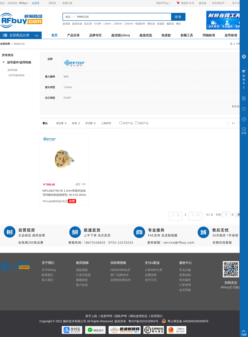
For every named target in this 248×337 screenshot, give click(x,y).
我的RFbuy (163, 3)
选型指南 (82, 270)
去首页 (35, 3)
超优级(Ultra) (120, 35)
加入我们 (47, 280)
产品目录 (73, 35)
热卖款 (166, 35)
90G (66, 76)
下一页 (195, 215)
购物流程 (82, 280)
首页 (54, 35)
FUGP (67, 97)
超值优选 (77, 23)
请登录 (52, 3)
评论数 (89, 123)
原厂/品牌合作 (119, 275)
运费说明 (151, 275)
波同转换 (13, 70)
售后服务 (185, 280)
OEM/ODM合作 (120, 270)
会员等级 (185, 289)
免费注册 (67, 3)
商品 (67, 16)
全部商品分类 (19, 35)
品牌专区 (95, 35)
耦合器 (151, 23)
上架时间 (106, 123)
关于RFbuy (49, 270)
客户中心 (238, 3)
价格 (74, 123)
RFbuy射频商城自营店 (59, 201)
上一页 (175, 215)
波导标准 (231, 35)
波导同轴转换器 (17, 75)
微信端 (202, 3)
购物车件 (187, 3)
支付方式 (151, 280)
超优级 (66, 23)
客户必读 (82, 285)
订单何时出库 (153, 270)
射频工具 (186, 35)
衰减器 (160, 23)
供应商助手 (219, 3)
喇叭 (178, 23)
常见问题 (185, 270)
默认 (45, 123)
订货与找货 (83, 275)
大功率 (97, 23)
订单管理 (185, 285)
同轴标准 (209, 35)
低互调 (88, 23)
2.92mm (128, 23)
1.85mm (117, 23)
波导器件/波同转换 (19, 62)
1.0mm (107, 23)
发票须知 (185, 275)
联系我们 (47, 275)
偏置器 (170, 23)
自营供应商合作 (120, 280)
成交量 (60, 123)
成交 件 (80, 184)
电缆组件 (140, 23)
